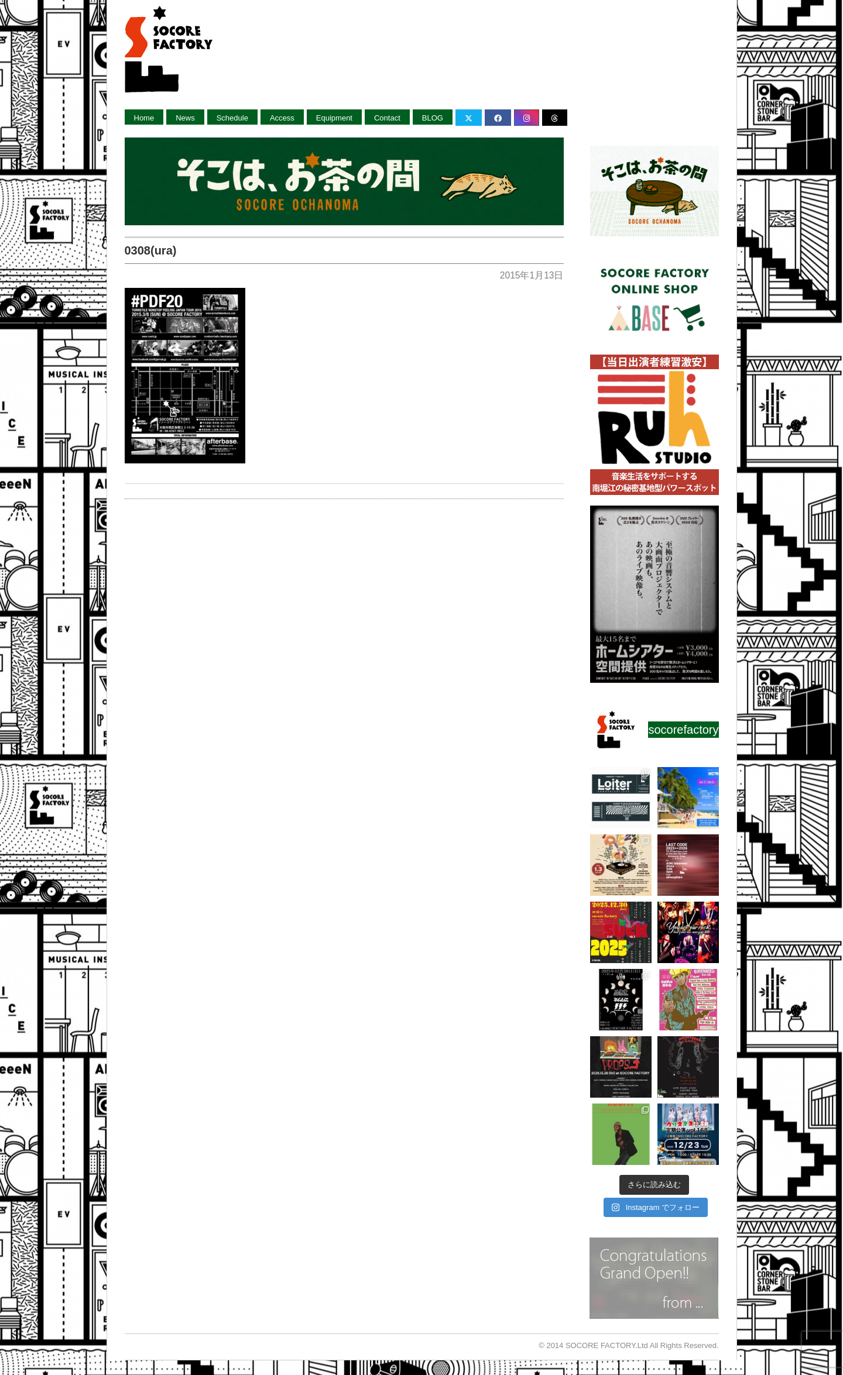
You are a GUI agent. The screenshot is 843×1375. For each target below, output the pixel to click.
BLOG (432, 118)
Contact (387, 118)
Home (144, 118)
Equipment (334, 118)
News (185, 118)
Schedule (232, 118)
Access (282, 118)
